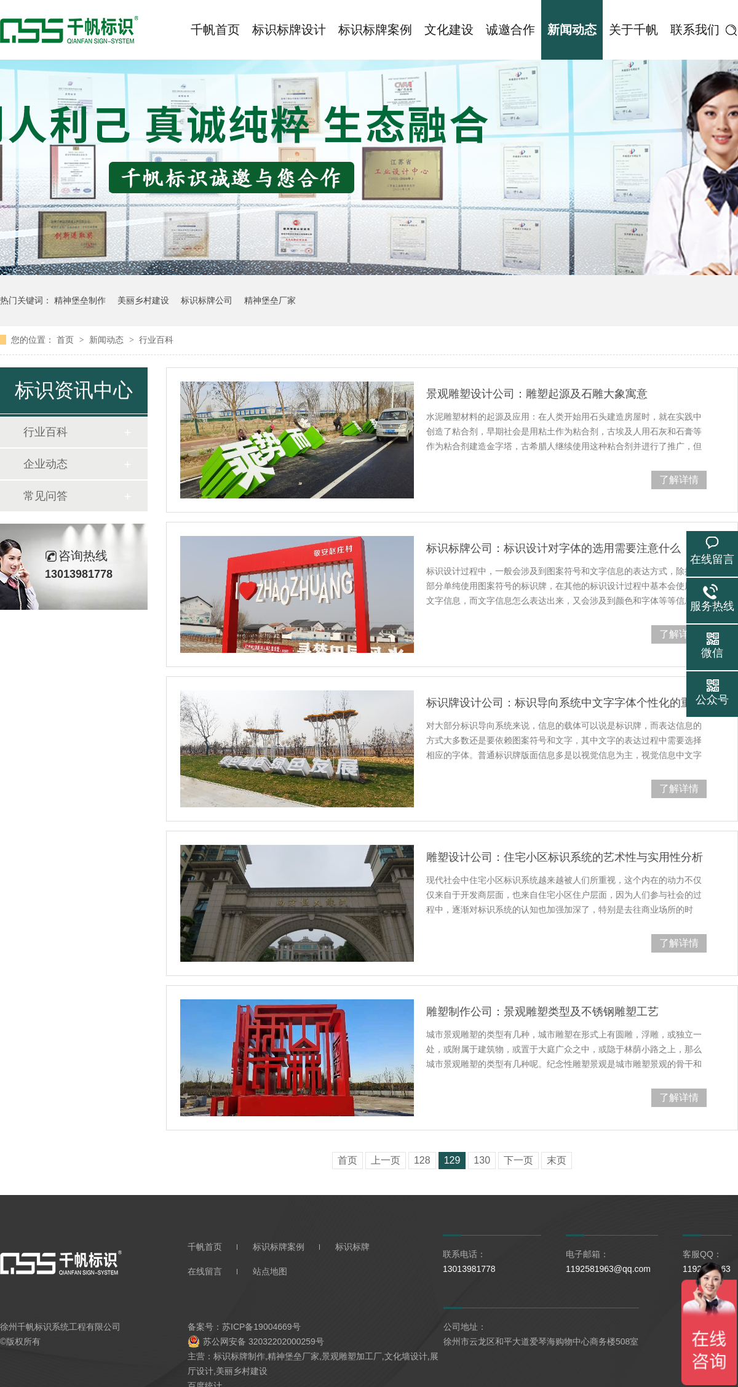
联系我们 (695, 29)
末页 (556, 1160)
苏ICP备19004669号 (261, 1327)
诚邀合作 (510, 29)
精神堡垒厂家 (270, 300)
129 (452, 1160)
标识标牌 (352, 1247)
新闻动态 (572, 29)
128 (422, 1160)
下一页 (518, 1160)
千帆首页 (215, 29)
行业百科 (156, 340)
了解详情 (679, 479)
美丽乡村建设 (143, 300)
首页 (66, 340)
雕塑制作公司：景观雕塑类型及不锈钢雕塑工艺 (542, 1011)
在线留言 (205, 1271)
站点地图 (270, 1271)
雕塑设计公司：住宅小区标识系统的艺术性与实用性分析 (564, 857)
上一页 (385, 1160)
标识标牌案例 (375, 29)
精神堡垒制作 (80, 300)
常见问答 (45, 496)
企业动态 (45, 464)
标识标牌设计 (289, 29)
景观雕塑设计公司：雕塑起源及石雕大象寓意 (537, 394)
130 (482, 1160)
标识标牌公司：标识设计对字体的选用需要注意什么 (553, 548)
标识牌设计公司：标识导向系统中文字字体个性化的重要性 (566, 703)
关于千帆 (633, 29)
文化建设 (449, 29)
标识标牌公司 (206, 300)
